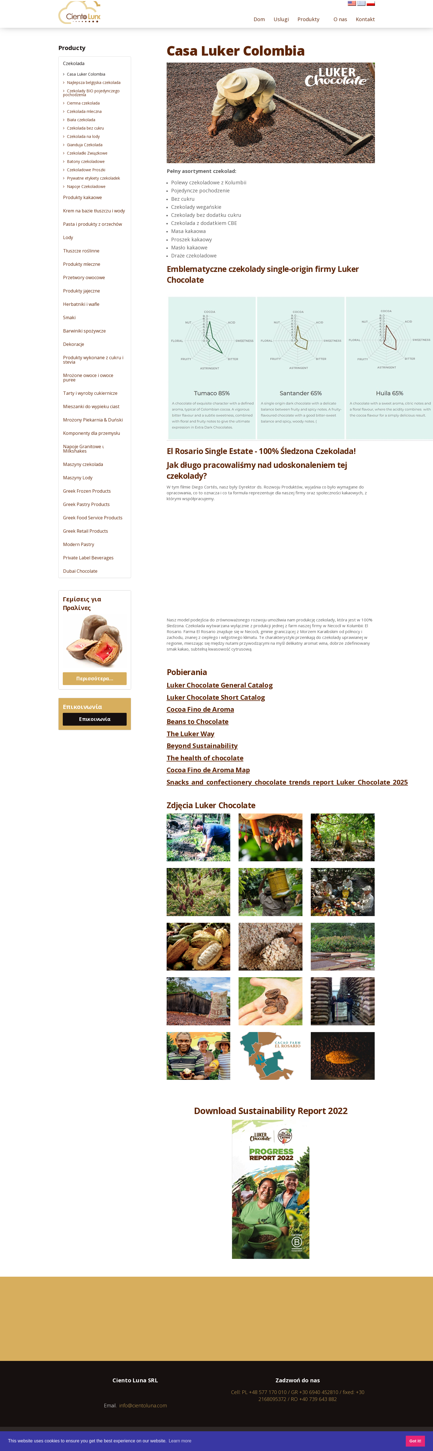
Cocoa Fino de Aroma (200, 709)
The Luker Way (190, 733)
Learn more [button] (180, 1440)
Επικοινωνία (94, 719)
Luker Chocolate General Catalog (220, 684)
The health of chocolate (205, 757)
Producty (72, 47)
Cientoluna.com (82, 14)
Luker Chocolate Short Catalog (216, 697)
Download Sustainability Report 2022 (270, 1111)
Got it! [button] (415, 1441)
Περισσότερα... (94, 678)
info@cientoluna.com (143, 1405)
